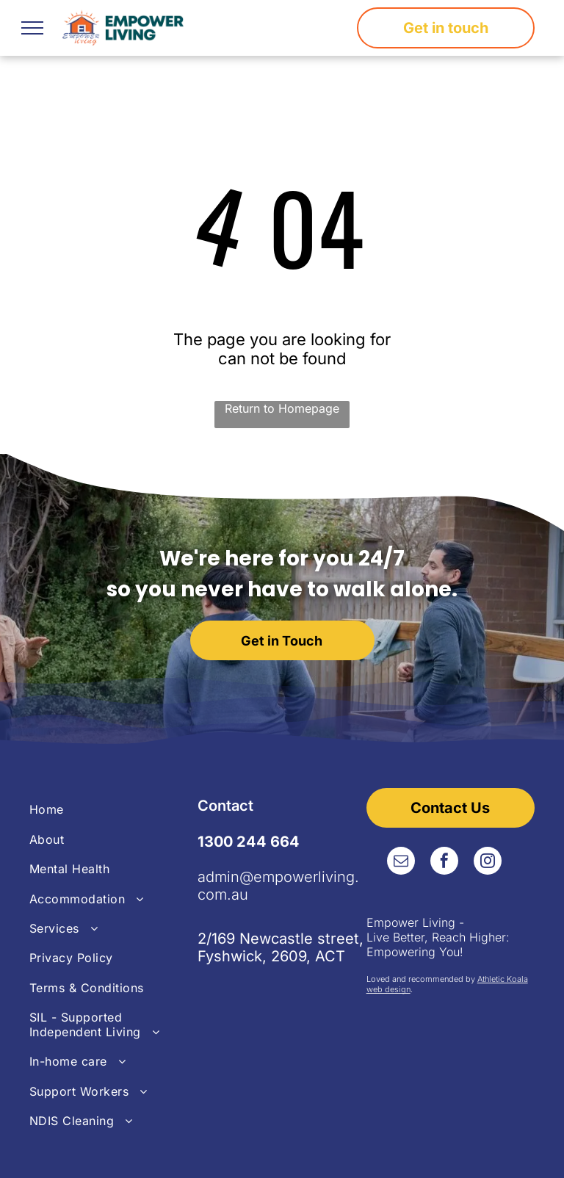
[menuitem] (113, 809)
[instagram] (488, 862)
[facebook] (444, 862)
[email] (401, 862)
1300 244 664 (249, 841)
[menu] (32, 28)
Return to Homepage (282, 408)
